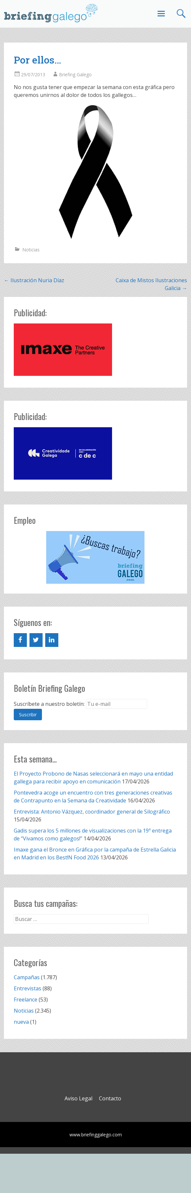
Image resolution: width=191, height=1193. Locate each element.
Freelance (25, 999)
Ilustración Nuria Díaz (34, 280)
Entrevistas (27, 988)
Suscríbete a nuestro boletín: (49, 703)
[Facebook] (20, 640)
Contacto (110, 1098)
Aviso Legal (78, 1098)
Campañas (27, 977)
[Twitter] (36, 640)
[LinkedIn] (51, 640)
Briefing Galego (75, 74)
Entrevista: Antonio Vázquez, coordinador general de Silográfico (92, 811)
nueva (21, 1021)
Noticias (31, 250)
